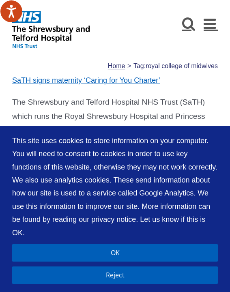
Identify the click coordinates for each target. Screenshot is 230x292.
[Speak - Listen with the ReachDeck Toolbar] (11, 11)
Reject (115, 275)
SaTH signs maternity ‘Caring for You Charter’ (86, 79)
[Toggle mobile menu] (211, 23)
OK (115, 252)
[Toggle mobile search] (189, 23)
